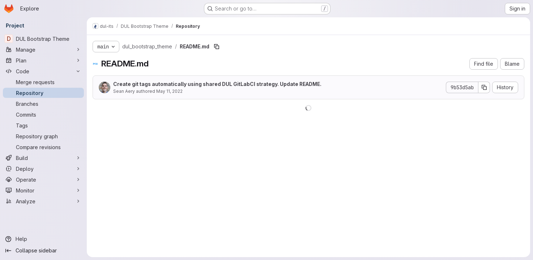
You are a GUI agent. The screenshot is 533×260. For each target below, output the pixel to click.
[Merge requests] (43, 82)
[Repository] (43, 93)
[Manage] (43, 49)
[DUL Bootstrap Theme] (43, 39)
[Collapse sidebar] (43, 251)
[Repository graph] (43, 136)
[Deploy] (43, 169)
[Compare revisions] (43, 147)
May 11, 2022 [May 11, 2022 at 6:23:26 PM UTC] (169, 91)
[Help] (43, 239)
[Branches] (43, 104)
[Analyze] (43, 201)
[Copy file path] (216, 46)
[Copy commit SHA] (484, 87)
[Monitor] (43, 190)
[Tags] (43, 125)
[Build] (43, 158)
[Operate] (43, 179)
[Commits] (43, 114)
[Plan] (43, 60)
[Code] (43, 71)
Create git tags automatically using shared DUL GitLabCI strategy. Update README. (217, 84)
